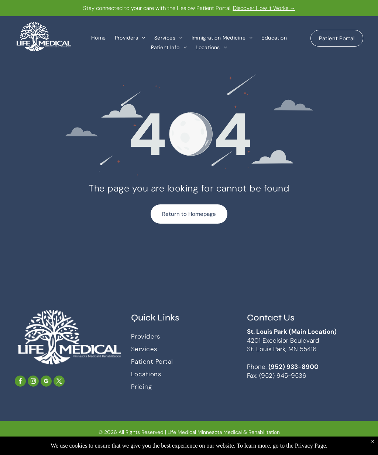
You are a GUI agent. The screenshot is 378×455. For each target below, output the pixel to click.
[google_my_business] (46, 382)
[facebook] (20, 382)
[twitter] (59, 382)
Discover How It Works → (264, 8)
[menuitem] (98, 38)
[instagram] (33, 382)
